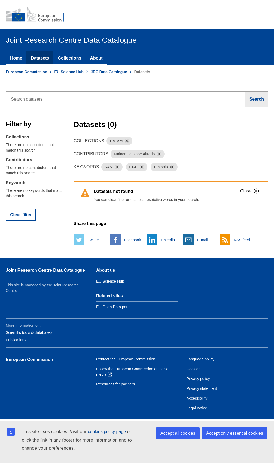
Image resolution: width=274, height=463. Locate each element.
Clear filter (21, 214)
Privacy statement (202, 388)
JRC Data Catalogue (109, 72)
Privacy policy (198, 378)
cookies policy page (107, 431)
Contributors (19, 160)
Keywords (16, 182)
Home (16, 58)
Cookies (193, 369)
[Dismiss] (127, 141)
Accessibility (197, 398)
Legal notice (197, 408)
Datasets (40, 58)
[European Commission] (39, 15)
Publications (16, 340)
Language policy (200, 359)
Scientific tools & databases (29, 332)
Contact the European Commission (125, 359)
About (96, 58)
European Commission (26, 72)
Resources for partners (115, 384)
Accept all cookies (177, 433)
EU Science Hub (68, 72)
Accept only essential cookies (234, 433)
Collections (69, 58)
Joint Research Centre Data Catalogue (45, 270)
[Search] (256, 99)
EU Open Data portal (114, 307)
